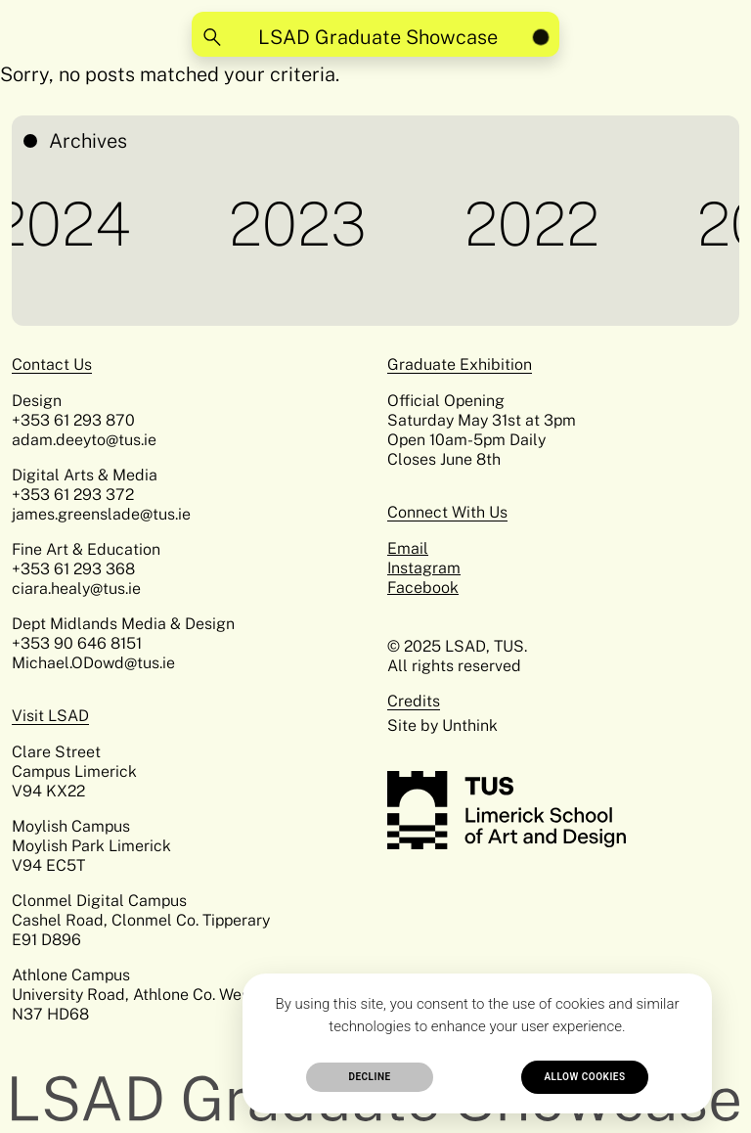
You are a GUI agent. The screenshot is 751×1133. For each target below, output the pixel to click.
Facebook (423, 587)
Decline (369, 1076)
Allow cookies (584, 1076)
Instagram (424, 568)
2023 (303, 224)
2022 (536, 224)
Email (407, 548)
